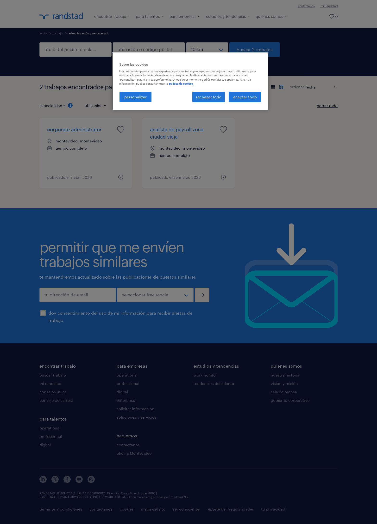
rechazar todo (208, 97)
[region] (190, 81)
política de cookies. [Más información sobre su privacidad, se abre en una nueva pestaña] (181, 83)
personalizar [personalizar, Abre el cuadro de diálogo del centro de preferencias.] (135, 97)
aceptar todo (245, 97)
